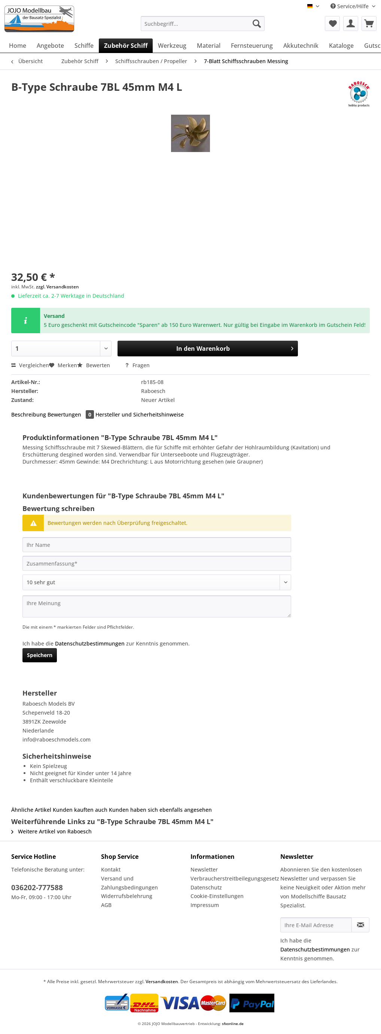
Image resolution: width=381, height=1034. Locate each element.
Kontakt (111, 869)
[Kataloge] (341, 45)
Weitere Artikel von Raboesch (51, 831)
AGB (106, 904)
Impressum (204, 904)
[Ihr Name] (156, 544)
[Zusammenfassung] (156, 563)
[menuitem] (203, 27)
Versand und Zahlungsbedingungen (129, 883)
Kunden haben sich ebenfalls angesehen (160, 809)
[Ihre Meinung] (156, 606)
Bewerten (94, 365)
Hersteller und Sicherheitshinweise (139, 414)
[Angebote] (50, 45)
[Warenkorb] (369, 23)
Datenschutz (206, 887)
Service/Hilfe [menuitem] (350, 6)
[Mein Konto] (350, 23)
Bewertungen (71, 414)
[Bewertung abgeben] (156, 582)
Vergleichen (30, 365)
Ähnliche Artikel (31, 809)
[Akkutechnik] (301, 45)
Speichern (39, 655)
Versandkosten (162, 981)
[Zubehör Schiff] (126, 45)
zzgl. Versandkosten (57, 287)
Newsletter (204, 869)
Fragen (137, 365)
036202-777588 (37, 887)
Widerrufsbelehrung (126, 896)
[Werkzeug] (172, 45)
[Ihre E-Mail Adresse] (316, 924)
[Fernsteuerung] (252, 45)
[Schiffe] (84, 45)
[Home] (17, 45)
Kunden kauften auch (80, 809)
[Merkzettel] (332, 23)
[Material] (209, 45)
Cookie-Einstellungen (217, 896)
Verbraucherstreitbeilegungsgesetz (233, 878)
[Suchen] (257, 23)
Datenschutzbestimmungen (90, 643)
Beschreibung (28, 414)
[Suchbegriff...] (203, 23)
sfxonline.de (233, 1023)
